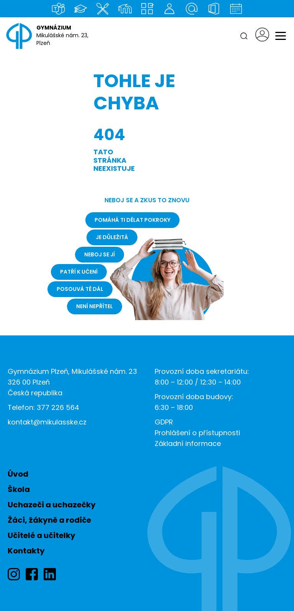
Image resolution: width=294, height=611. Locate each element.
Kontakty (26, 550)
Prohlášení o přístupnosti (197, 433)
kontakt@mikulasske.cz (47, 422)
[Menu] (280, 36)
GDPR (164, 422)
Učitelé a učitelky (41, 535)
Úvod (18, 474)
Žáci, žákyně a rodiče (49, 520)
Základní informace (188, 443)
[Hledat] (244, 36)
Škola (19, 489)
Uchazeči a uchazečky (52, 504)
